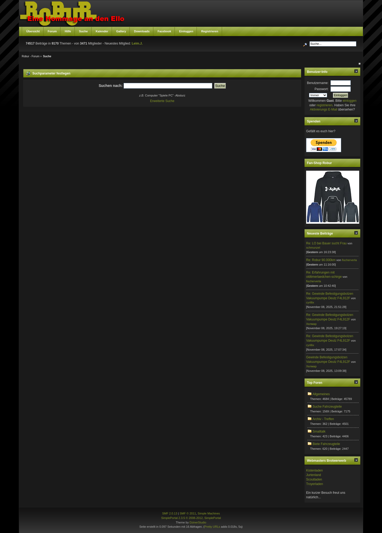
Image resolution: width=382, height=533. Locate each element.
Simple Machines (209, 513)
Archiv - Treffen (323, 419)
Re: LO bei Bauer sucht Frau (326, 243)
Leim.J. (137, 43)
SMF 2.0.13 (169, 513)
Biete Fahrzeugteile (326, 444)
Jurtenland (313, 475)
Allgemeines (321, 394)
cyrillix (310, 302)
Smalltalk (318, 431)
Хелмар (311, 323)
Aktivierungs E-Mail (323, 109)
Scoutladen (314, 479)
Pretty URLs (212, 526)
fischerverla (349, 260)
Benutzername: (317, 83)
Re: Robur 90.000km (321, 260)
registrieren (324, 105)
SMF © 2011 (188, 513)
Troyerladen (314, 484)
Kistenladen (314, 470)
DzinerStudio (197, 522)
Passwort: (322, 89)
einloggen (350, 101)
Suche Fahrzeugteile (327, 406)
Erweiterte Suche (162, 101)
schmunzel (313, 247)
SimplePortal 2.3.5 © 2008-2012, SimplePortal (191, 517)
